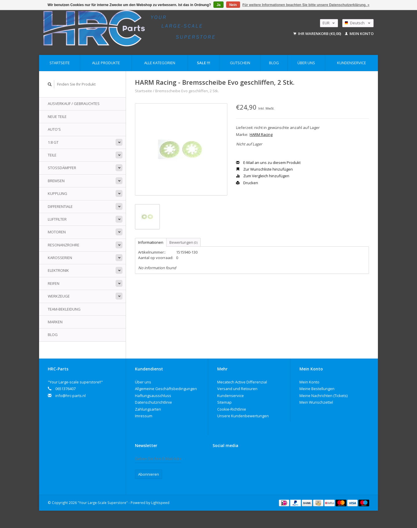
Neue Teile (57, 116)
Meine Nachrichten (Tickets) (323, 395)
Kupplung (57, 193)
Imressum (143, 415)
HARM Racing (261, 134)
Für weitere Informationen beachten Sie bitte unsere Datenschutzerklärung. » (306, 5)
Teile (52, 155)
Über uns (306, 62)
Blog (274, 62)
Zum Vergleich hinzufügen (262, 175)
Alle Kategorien (159, 62)
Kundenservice (351, 62)
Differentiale (60, 206)
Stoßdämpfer (62, 167)
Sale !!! (203, 62)
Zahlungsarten (148, 409)
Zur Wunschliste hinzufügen (264, 169)
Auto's (54, 129)
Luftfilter (57, 219)
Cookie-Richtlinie (231, 409)
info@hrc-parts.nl (70, 395)
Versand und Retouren (237, 388)
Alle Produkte (106, 62)
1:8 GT (53, 142)
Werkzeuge (59, 296)
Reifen (53, 283)
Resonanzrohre (63, 245)
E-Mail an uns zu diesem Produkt (268, 162)
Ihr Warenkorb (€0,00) (317, 33)
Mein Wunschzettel (316, 402)
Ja (218, 5)
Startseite (60, 62)
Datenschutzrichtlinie (153, 402)
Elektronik (58, 270)
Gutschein (240, 62)
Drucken (247, 182)
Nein (233, 5)
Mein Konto (359, 33)
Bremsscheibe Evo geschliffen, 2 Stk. (187, 90)
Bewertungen (183, 242)
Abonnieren (148, 474)
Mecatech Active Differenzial (242, 382)
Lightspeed (160, 502)
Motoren (57, 232)
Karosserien (60, 257)
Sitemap (224, 402)
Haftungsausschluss (153, 395)
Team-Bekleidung (64, 309)
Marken (55, 321)
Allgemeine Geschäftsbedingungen (166, 388)
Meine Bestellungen (316, 388)
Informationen (150, 242)
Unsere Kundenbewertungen (243, 415)
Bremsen (56, 180)
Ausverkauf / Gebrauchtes (74, 103)
